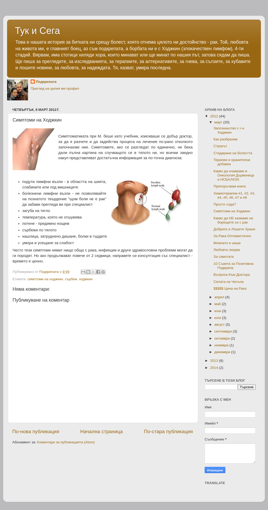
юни (218, 311)
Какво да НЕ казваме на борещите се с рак (233, 220)
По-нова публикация (35, 431)
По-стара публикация (168, 431)
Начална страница (101, 431)
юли (218, 318)
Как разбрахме (226, 139)
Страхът (220, 146)
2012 (214, 116)
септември (223, 331)
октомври (222, 338)
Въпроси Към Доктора (232, 275)
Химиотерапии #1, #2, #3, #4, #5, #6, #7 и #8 (234, 195)
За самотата (224, 257)
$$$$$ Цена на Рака (230, 288)
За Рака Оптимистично (232, 236)
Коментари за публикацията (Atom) (66, 442)
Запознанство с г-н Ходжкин (229, 130)
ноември (222, 345)
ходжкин (86, 279)
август (220, 324)
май (218, 304)
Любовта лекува (227, 250)
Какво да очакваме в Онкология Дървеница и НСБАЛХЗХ (234, 175)
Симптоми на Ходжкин (232, 211)
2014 (214, 368)
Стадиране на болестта (233, 153)
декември (222, 352)
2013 (214, 361)
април (219, 297)
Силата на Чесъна (229, 282)
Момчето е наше (227, 243)
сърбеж (71, 279)
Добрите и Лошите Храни (234, 229)
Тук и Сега (37, 30)
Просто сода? (225, 204)
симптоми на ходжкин (45, 279)
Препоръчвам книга (230, 186)
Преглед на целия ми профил (55, 88)
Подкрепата (46, 82)
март (218, 122)
